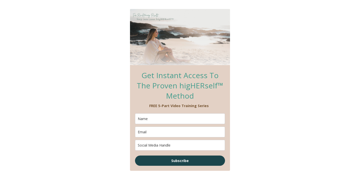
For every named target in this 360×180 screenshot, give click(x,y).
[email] (180, 132)
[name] (180, 118)
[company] (180, 145)
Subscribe (180, 160)
